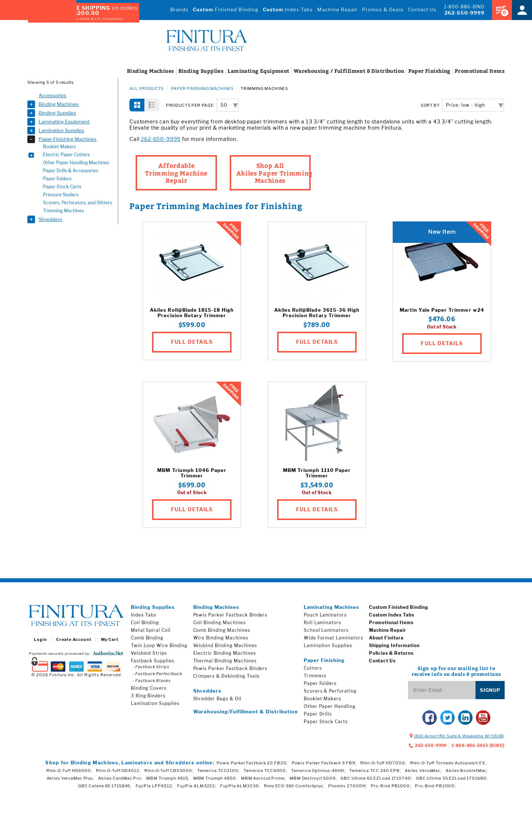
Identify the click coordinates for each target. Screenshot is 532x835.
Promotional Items (391, 622)
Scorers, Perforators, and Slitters (77, 202)
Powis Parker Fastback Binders (230, 615)
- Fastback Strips (151, 666)
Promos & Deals (383, 9)
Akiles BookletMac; (467, 770)
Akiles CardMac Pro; (120, 778)
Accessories (52, 95)
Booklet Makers (59, 146)
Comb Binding (147, 638)
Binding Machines (59, 104)
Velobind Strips (149, 653)
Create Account (73, 640)
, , (459, 735)
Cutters (313, 668)
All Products (146, 88)
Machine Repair (337, 9)
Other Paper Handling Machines (76, 162)
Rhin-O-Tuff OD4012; (118, 770)
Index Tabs (288, 9)
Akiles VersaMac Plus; (70, 778)
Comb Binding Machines (221, 630)
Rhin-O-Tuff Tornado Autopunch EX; (448, 762)
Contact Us (422, 9)
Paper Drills (318, 714)
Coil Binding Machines (219, 622)
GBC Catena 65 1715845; (105, 785)
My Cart (110, 640)
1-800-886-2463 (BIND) (478, 745)
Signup (490, 690)
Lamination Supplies (61, 130)
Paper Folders (57, 178)
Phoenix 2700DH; (347, 785)
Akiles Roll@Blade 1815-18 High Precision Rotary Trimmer (192, 313)
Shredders (50, 219)
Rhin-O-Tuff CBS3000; (169, 770)
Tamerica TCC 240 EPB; (375, 770)
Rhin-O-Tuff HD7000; (383, 762)
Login (40, 640)
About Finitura (386, 638)
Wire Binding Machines (220, 638)
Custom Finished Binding (398, 607)
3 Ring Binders (148, 695)
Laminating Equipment (64, 122)
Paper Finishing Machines (68, 139)
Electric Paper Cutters (66, 154)
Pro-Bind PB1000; (391, 785)
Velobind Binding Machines (225, 645)
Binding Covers (149, 688)
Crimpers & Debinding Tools (226, 676)
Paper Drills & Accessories (70, 170)
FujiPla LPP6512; (155, 785)
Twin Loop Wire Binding (159, 645)
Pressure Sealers (60, 194)
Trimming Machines (63, 210)
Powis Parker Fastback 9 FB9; (324, 762)
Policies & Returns (391, 653)
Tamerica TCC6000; (265, 770)
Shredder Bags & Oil (217, 698)
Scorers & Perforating (330, 691)
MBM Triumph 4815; (167, 778)
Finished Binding (226, 9)
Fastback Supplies (152, 660)
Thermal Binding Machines (225, 660)
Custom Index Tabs (391, 615)
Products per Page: (190, 105)
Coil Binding (145, 622)
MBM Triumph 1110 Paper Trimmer (317, 473)
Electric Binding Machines (224, 653)
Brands (179, 9)
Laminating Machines (332, 607)
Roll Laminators (322, 622)
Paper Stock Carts (62, 186)
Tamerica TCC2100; (218, 770)
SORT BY (430, 105)
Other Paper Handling (330, 706)
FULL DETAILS (192, 342)
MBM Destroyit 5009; (313, 778)
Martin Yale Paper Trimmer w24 (442, 310)
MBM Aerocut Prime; (263, 778)
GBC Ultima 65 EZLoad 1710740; (376, 778)
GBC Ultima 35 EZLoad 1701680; (452, 778)
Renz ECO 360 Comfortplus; (294, 785)
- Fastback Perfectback (157, 673)
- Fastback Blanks (152, 680)
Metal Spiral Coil (151, 630)
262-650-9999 (464, 13)
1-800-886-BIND (464, 6)
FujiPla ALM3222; (197, 785)
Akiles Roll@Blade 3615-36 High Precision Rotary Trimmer (317, 313)
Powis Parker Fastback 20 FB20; (252, 762)
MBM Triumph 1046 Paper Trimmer (191, 473)
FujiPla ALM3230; (240, 785)
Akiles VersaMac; (423, 770)
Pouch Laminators (325, 615)
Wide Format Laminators (333, 638)
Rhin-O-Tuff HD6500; (69, 770)
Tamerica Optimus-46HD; (318, 770)
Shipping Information (394, 645)
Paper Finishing (324, 660)
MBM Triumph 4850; (215, 778)
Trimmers (315, 675)
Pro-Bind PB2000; (435, 785)
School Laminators (326, 630)
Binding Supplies (57, 113)
